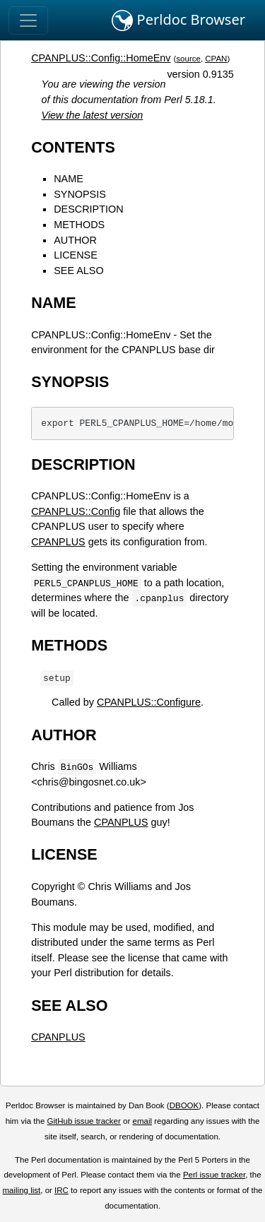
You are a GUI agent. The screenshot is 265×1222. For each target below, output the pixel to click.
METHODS (79, 224)
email (142, 1121)
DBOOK (184, 1105)
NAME (68, 178)
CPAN (216, 58)
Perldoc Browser (178, 20)
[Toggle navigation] (28, 20)
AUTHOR (75, 240)
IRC (61, 1190)
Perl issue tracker (214, 1174)
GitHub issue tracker (84, 1121)
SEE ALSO (78, 270)
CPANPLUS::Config (75, 511)
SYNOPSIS (80, 194)
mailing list (21, 1190)
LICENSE (76, 255)
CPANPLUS (58, 541)
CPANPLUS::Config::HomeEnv (100, 58)
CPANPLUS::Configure (149, 702)
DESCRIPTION (88, 209)
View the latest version (92, 115)
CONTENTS (73, 147)
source (188, 58)
